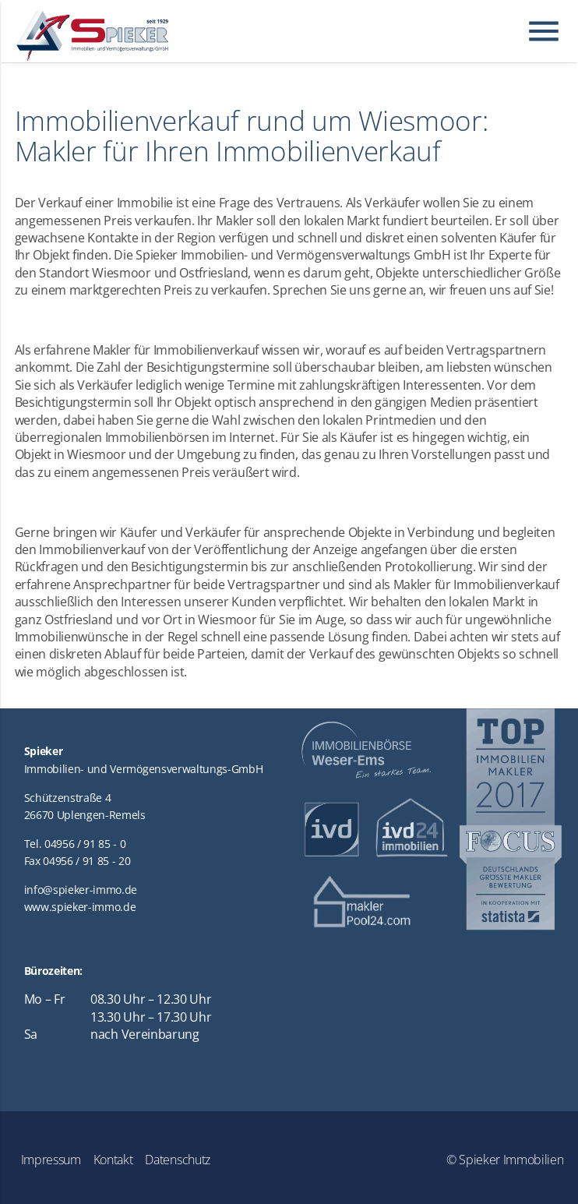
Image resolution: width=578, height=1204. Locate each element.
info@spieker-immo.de (81, 889)
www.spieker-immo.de (80, 906)
